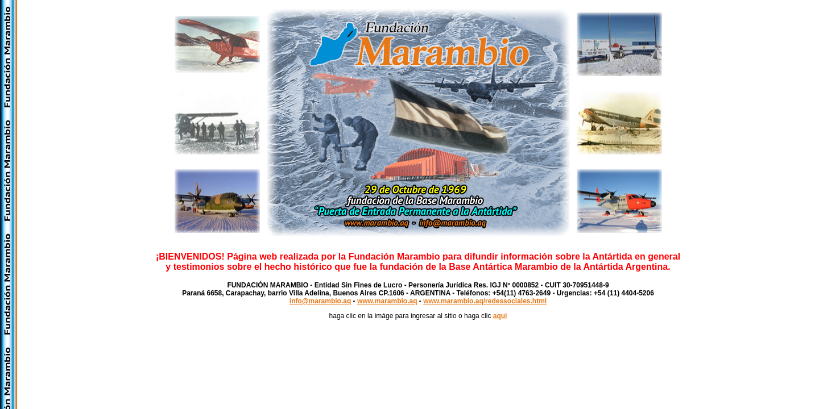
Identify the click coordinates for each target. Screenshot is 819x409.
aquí (500, 316)
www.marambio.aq (387, 301)
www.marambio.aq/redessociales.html (485, 301)
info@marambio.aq (320, 301)
